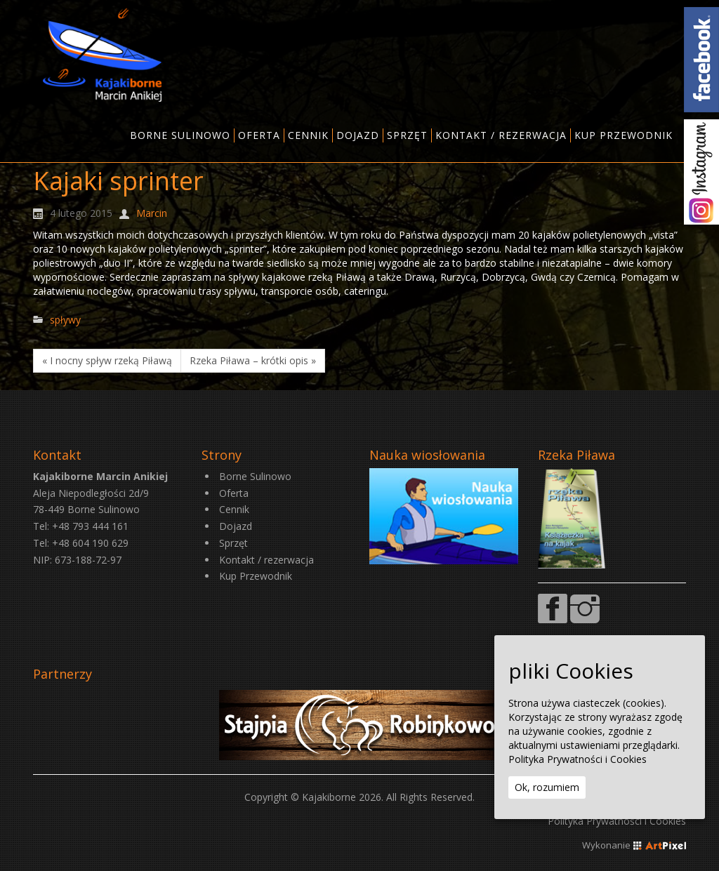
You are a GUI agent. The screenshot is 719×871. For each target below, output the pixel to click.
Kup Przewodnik (255, 576)
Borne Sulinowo (255, 476)
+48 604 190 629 (90, 543)
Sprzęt (233, 543)
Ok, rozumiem (547, 787)
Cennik (234, 509)
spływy (65, 319)
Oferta (234, 493)
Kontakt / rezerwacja (266, 559)
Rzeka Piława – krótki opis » (253, 360)
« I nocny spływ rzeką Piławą (107, 360)
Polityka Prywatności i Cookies (617, 820)
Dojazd (235, 526)
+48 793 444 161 (90, 526)
